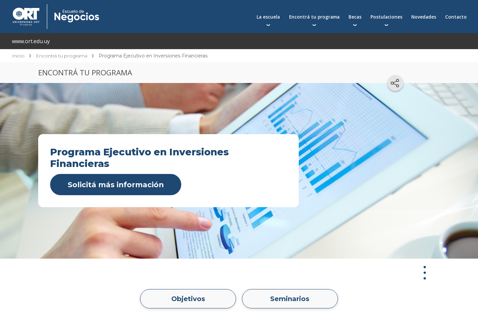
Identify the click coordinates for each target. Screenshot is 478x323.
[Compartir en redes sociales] (395, 83)
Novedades (423, 17)
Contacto (456, 17)
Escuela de (121, 7)
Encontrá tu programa (314, 17)
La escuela (268, 17)
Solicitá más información (116, 184)
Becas (355, 17)
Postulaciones (386, 17)
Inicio (18, 55)
